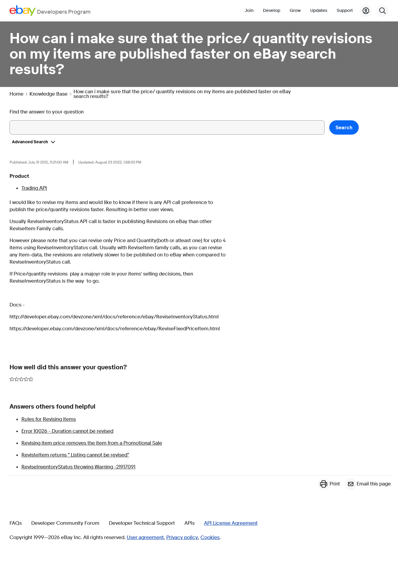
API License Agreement (231, 523)
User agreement (145, 537)
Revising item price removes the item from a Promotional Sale (91, 443)
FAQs (16, 523)
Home (16, 94)
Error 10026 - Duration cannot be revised (67, 431)
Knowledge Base (48, 94)
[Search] (382, 11)
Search (344, 127)
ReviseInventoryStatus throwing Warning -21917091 (78, 467)
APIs (189, 523)
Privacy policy (182, 537)
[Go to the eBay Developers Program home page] (50, 10)
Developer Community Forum (65, 523)
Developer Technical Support (142, 523)
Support (345, 10)
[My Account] (366, 11)
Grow (295, 10)
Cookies (210, 537)
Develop (271, 10)
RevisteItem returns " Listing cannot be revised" (75, 455)
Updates (318, 10)
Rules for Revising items (48, 419)
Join (249, 10)
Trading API (34, 188)
